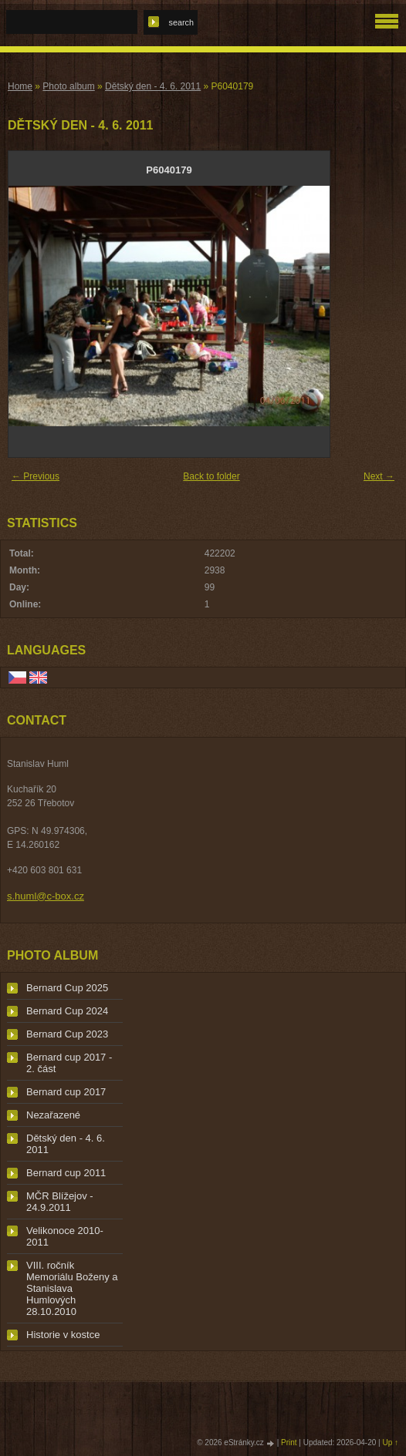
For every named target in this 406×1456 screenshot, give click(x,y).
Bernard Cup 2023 (67, 1034)
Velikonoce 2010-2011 (64, 1236)
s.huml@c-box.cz (45, 896)
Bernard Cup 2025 (67, 988)
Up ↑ (390, 1442)
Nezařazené (53, 1115)
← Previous (35, 476)
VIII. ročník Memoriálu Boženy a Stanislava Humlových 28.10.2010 (72, 1288)
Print (289, 1442)
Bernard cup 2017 (66, 1092)
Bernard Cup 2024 (67, 1011)
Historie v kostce (63, 1334)
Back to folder (211, 476)
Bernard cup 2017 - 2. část (69, 1062)
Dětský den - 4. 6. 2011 (153, 86)
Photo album (68, 86)
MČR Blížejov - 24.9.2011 (59, 1201)
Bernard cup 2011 (66, 1173)
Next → (379, 476)
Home (20, 86)
